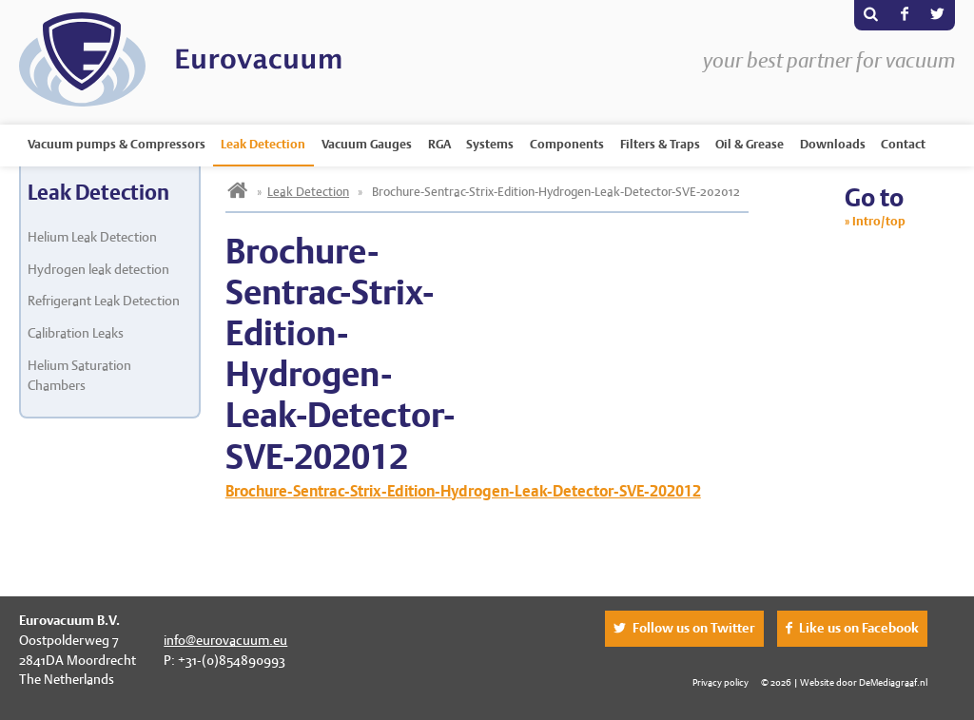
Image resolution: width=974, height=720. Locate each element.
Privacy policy (720, 682)
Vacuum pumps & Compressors (116, 144)
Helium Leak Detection (92, 236)
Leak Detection (263, 144)
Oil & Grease (749, 144)
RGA (439, 144)
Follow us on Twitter (694, 627)
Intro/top (879, 221)
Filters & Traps (660, 144)
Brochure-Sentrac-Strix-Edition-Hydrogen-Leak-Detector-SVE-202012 (463, 491)
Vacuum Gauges (366, 144)
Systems (490, 144)
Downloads (833, 144)
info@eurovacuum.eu (225, 640)
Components (567, 144)
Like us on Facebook (859, 627)
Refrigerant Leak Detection (104, 300)
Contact (903, 144)
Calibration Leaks (76, 332)
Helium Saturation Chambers (79, 375)
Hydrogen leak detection (98, 269)
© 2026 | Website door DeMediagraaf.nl (844, 682)
